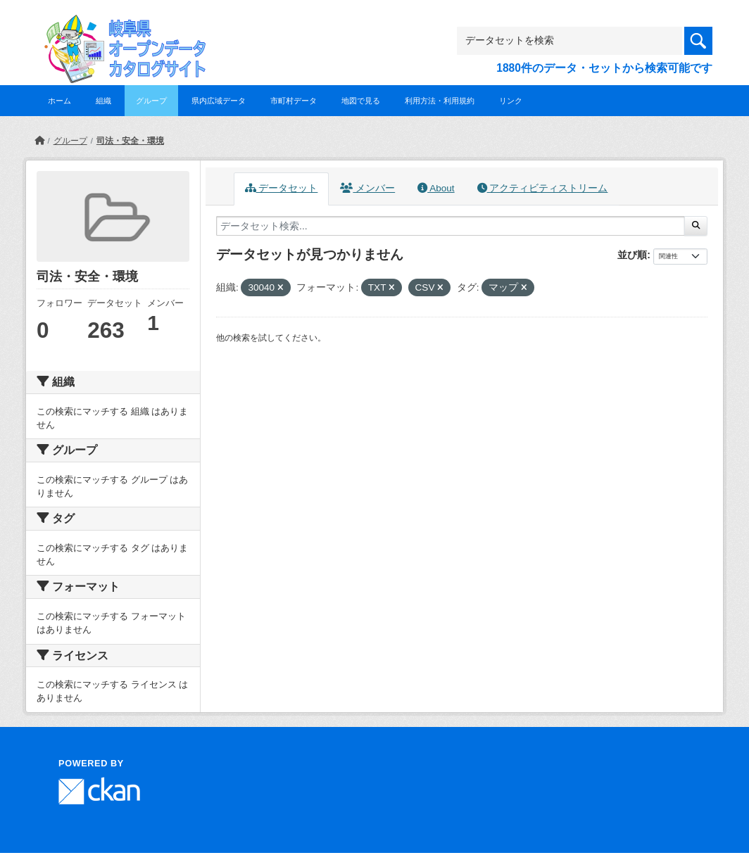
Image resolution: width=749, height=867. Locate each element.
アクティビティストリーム (542, 188)
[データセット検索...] (450, 226)
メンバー (367, 188)
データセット (281, 188)
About (435, 188)
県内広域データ (218, 100)
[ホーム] (39, 141)
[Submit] (695, 226)
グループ (151, 100)
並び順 (632, 254)
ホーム (59, 100)
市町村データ (293, 100)
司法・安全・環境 (130, 141)
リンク (510, 100)
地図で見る (360, 100)
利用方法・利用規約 (439, 100)
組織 (103, 100)
